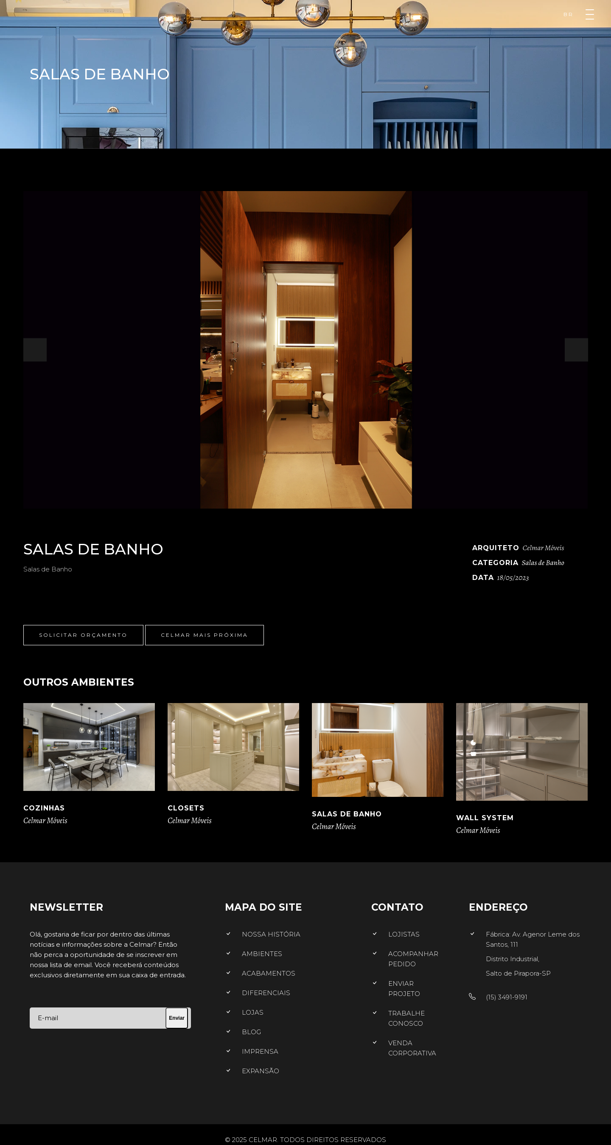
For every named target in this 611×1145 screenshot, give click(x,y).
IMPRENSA (260, 1051)
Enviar (177, 1018)
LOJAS (252, 1012)
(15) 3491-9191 (506, 997)
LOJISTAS (404, 934)
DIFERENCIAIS (266, 993)
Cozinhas (44, 808)
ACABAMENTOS (268, 973)
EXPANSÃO (260, 1071)
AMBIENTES (262, 954)
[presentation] (35, 350)
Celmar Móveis (45, 820)
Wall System (485, 818)
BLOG (251, 1032)
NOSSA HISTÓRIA (271, 934)
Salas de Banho (543, 562)
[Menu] (590, 14)
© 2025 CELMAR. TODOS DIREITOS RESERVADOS (305, 1140)
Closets (186, 808)
